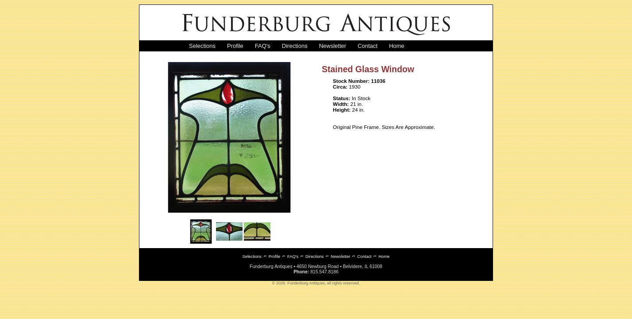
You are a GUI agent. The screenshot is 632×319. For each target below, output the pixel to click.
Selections (202, 46)
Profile (235, 46)
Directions (295, 46)
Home (397, 46)
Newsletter (332, 46)
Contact (368, 46)
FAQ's (262, 46)
